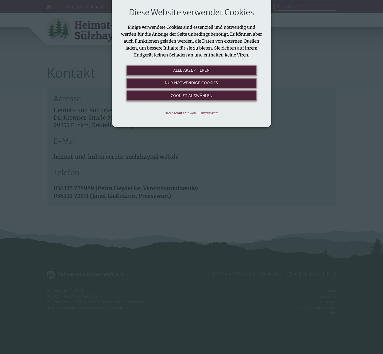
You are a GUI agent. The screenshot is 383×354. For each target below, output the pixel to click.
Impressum (210, 116)
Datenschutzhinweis (181, 116)
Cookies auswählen (192, 97)
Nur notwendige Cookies (192, 84)
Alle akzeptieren (191, 70)
